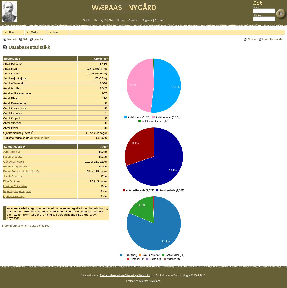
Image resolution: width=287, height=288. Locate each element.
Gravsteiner (134, 20)
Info (55, 32)
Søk (25, 39)
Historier (121, 20)
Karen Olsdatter (13, 156)
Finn (11, 32)
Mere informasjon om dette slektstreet (26, 225)
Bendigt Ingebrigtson (16, 166)
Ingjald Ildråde (40, 137)
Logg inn (38, 39)
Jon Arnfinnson (12, 151)
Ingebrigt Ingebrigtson (17, 191)
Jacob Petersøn (13, 176)
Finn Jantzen (11, 181)
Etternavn (159, 20)
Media (34, 32)
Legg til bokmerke (272, 39)
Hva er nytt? (100, 20)
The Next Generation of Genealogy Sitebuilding (125, 275)
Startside (87, 20)
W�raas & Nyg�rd (149, 280)
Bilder (112, 20)
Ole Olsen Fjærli (13, 161)
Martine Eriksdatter (15, 186)
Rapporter (147, 20)
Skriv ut (252, 39)
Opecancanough (13, 196)
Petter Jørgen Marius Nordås (21, 171)
